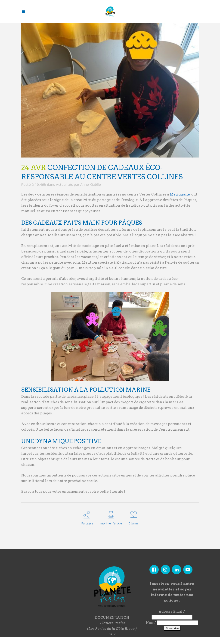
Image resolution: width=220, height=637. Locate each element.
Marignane (180, 194)
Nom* (151, 623)
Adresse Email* (172, 611)
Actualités (64, 184)
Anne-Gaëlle (90, 184)
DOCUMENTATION (112, 617)
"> (49, 590)
